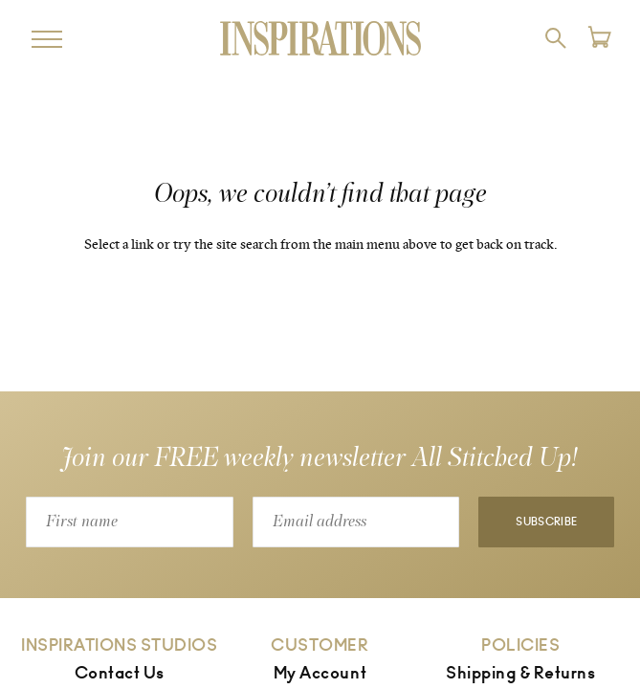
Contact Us (120, 673)
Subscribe (546, 522)
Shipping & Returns (520, 673)
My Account (320, 673)
